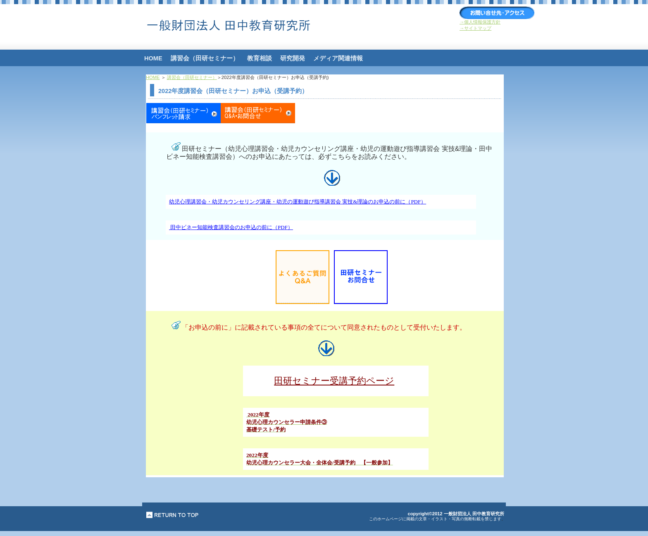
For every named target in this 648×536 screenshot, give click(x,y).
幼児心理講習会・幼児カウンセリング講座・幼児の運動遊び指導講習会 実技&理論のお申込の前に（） (297, 202)
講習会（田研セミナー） (192, 77)
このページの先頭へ (172, 514)
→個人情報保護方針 (480, 21)
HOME (153, 77)
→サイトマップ (475, 28)
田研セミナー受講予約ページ (334, 381)
